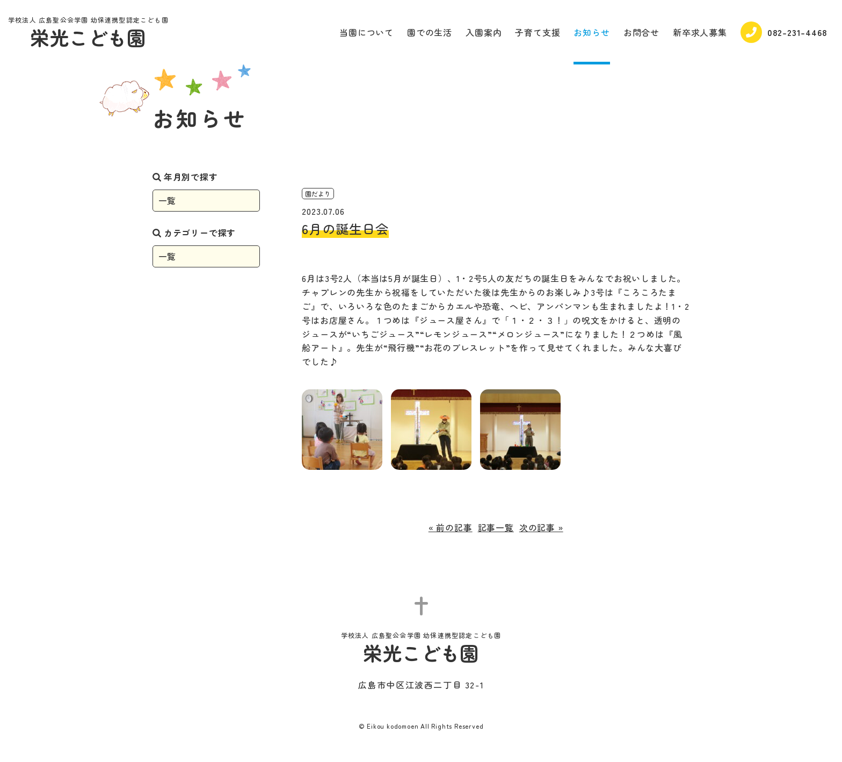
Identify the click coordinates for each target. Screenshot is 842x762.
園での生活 (429, 32)
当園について (366, 32)
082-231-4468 (784, 32)
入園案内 (484, 32)
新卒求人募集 (700, 32)
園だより (318, 193)
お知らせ (591, 32)
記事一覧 (496, 527)
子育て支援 (537, 32)
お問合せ (641, 32)
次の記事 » (541, 527)
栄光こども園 (88, 33)
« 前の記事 (451, 527)
